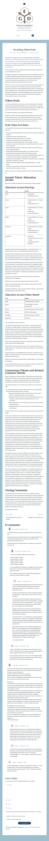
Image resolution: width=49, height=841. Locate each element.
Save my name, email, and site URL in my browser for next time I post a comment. (23, 811)
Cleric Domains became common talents (25, 61)
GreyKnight (15, 529)
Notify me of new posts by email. (14, 819)
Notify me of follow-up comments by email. (16, 816)
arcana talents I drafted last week (15, 85)
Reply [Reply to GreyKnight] (27, 529)
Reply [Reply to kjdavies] (30, 581)
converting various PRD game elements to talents (17, 59)
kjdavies (19, 581)
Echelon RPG (25, 28)
